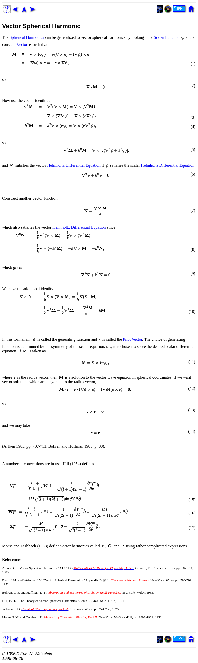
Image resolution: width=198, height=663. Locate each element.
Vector (22, 44)
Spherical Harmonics (27, 37)
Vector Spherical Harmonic (41, 26)
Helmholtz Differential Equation (74, 165)
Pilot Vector (132, 339)
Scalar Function (167, 37)
